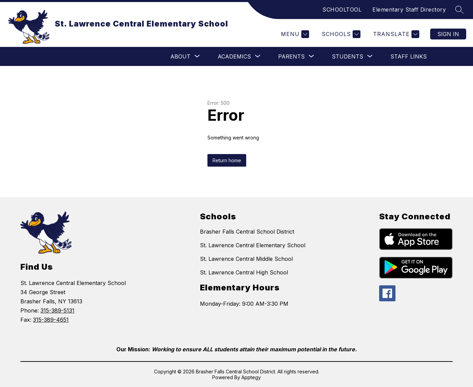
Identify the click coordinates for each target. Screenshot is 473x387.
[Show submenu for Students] (347, 56)
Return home (227, 160)
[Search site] (459, 9)
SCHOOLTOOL (341, 9)
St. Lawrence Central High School (244, 272)
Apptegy (251, 377)
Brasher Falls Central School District (247, 231)
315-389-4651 (51, 319)
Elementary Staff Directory (409, 9)
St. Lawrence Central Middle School (246, 258)
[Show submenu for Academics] (234, 56)
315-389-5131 (57, 310)
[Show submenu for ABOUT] (180, 56)
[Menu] (294, 34)
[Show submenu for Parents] (291, 56)
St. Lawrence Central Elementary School (252, 245)
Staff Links (408, 56)
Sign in (448, 34)
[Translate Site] (395, 34)
